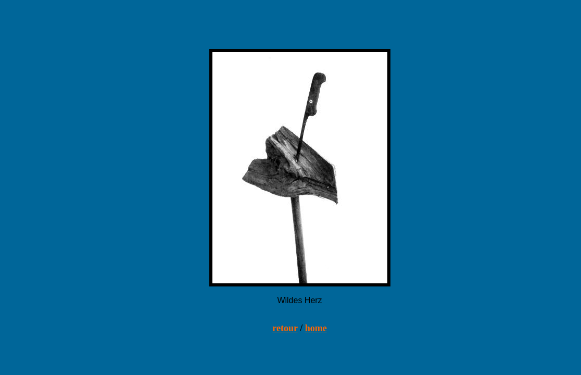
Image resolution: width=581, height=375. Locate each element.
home (316, 328)
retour (284, 328)
